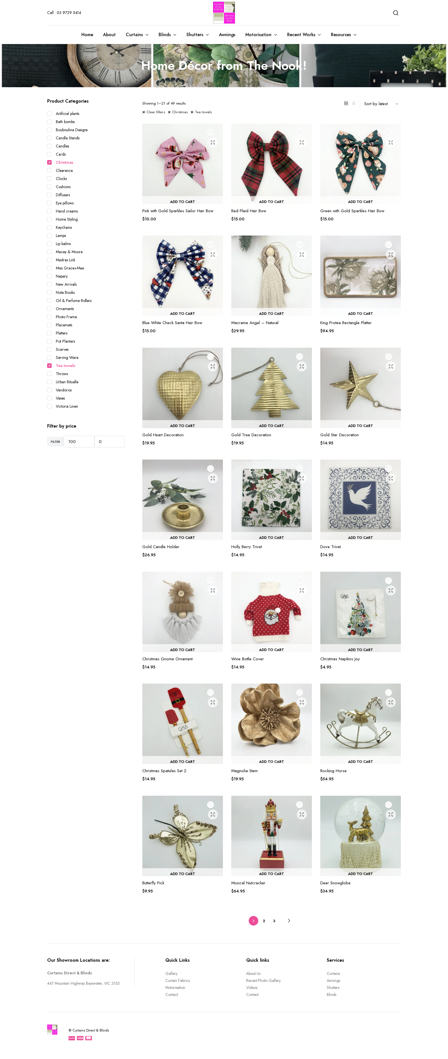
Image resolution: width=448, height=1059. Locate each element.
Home (87, 34)
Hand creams (62, 211)
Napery (57, 276)
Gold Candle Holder (160, 547)
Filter (55, 441)
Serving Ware (62, 357)
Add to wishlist (212, 134)
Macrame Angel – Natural (254, 323)
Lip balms (59, 243)
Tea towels (203, 112)
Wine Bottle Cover (247, 659)
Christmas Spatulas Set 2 (164, 771)
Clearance (60, 170)
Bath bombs (61, 121)
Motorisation (258, 34)
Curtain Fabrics (177, 980)
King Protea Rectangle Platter (346, 323)
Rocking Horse (333, 771)
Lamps (56, 235)
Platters (57, 333)
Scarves (57, 349)
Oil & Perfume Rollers (69, 300)
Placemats (59, 325)
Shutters (194, 34)
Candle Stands (63, 138)
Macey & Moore (65, 252)
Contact (171, 994)
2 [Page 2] (264, 921)
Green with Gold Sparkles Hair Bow (352, 211)
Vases (56, 398)
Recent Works (301, 34)
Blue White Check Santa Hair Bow (172, 323)
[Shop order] (382, 103)
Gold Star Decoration (339, 435)
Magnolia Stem (244, 771)
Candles (58, 146)
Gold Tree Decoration (251, 435)
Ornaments (60, 309)
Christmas (180, 112)
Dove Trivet (330, 547)
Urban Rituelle (62, 382)
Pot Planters (61, 341)
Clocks (57, 178)
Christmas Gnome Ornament (167, 659)
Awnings (227, 34)
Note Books (61, 292)
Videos (251, 987)
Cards (56, 154)
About (109, 34)
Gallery (171, 973)
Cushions (58, 187)
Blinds (165, 34)
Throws (57, 374)
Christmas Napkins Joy (340, 659)
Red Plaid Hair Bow (248, 211)
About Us (253, 973)
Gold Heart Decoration (163, 435)
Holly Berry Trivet (246, 547)
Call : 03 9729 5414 (64, 12)
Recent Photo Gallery (263, 980)
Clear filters (156, 112)
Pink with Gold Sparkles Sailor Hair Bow (177, 211)
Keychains (59, 227)
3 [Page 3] (274, 921)
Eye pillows (60, 203)
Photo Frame (62, 317)
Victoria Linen (62, 406)
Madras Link (61, 260)
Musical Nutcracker (248, 883)
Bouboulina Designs (67, 130)
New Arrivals (62, 284)
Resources (341, 34)
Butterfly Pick (153, 883)
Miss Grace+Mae (65, 268)
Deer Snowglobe (335, 883)
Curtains (134, 34)
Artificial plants (63, 113)
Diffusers (58, 195)
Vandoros (59, 390)
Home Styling (62, 219)
